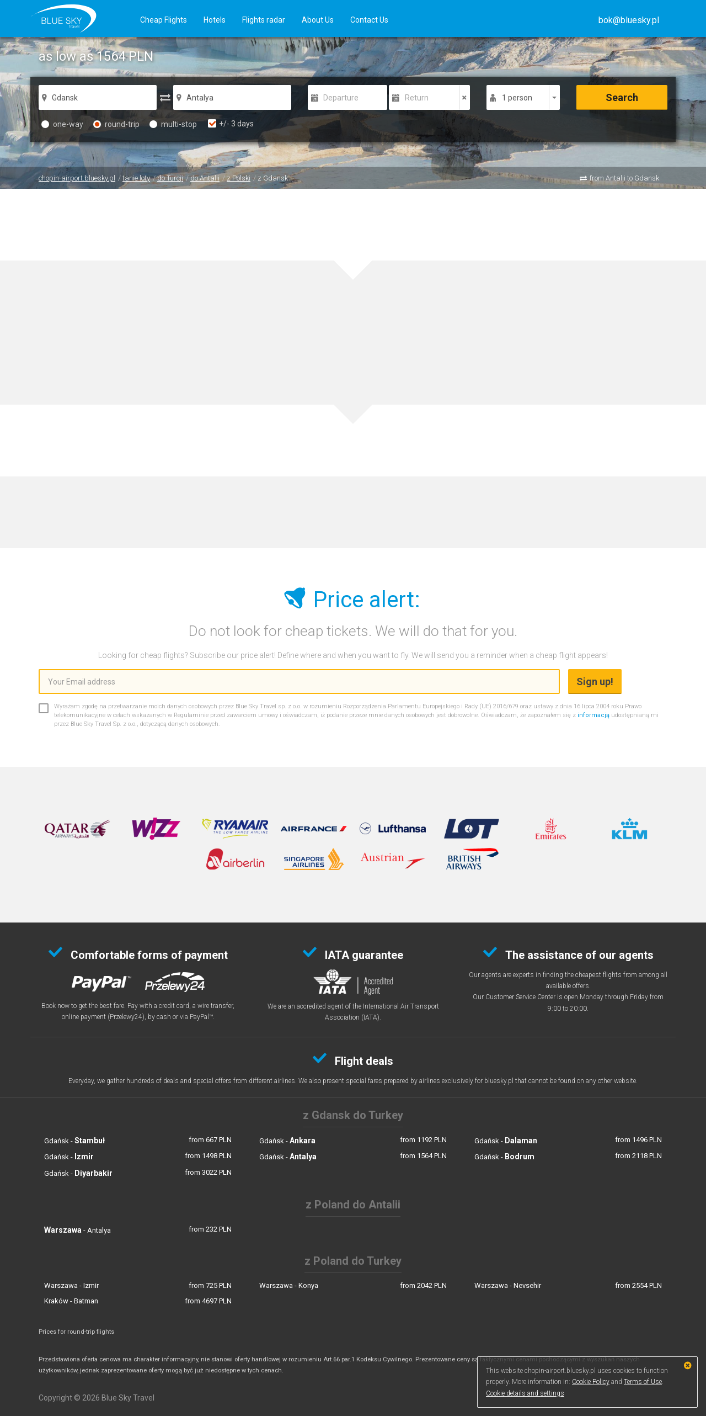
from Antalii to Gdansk (624, 178)
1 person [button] (517, 97)
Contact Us (369, 19)
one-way (62, 124)
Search (622, 97)
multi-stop (173, 124)
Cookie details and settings (525, 1393)
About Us (318, 19)
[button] (628, 20)
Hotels (215, 19)
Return (417, 97)
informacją (593, 715)
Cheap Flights (163, 19)
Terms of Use (643, 1382)
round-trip (116, 124)
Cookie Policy (590, 1382)
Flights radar (263, 19)
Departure (341, 97)
